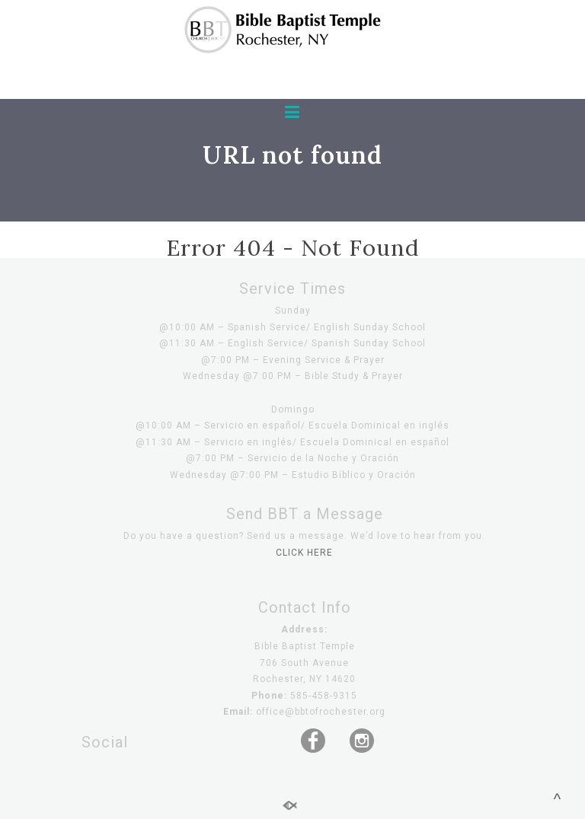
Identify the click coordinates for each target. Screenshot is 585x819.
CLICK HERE (304, 552)
